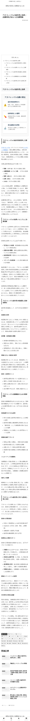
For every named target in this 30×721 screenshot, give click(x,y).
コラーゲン (5, 636)
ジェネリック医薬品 (22, 636)
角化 (3, 645)
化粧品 (16, 641)
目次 (13, 57)
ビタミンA (22, 638)
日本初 (4, 643)
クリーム (18, 634)
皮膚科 (9, 643)
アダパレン (12, 634)
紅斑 (19, 643)
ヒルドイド (15, 638)
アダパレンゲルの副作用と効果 (12, 60)
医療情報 (4, 634)
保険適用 (9, 641)
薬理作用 (25, 643)
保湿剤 (4, 641)
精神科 (15, 643)
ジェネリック (12, 636)
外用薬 (21, 641)
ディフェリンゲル (6, 638)
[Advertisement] (15, 37)
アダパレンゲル (5, 147)
